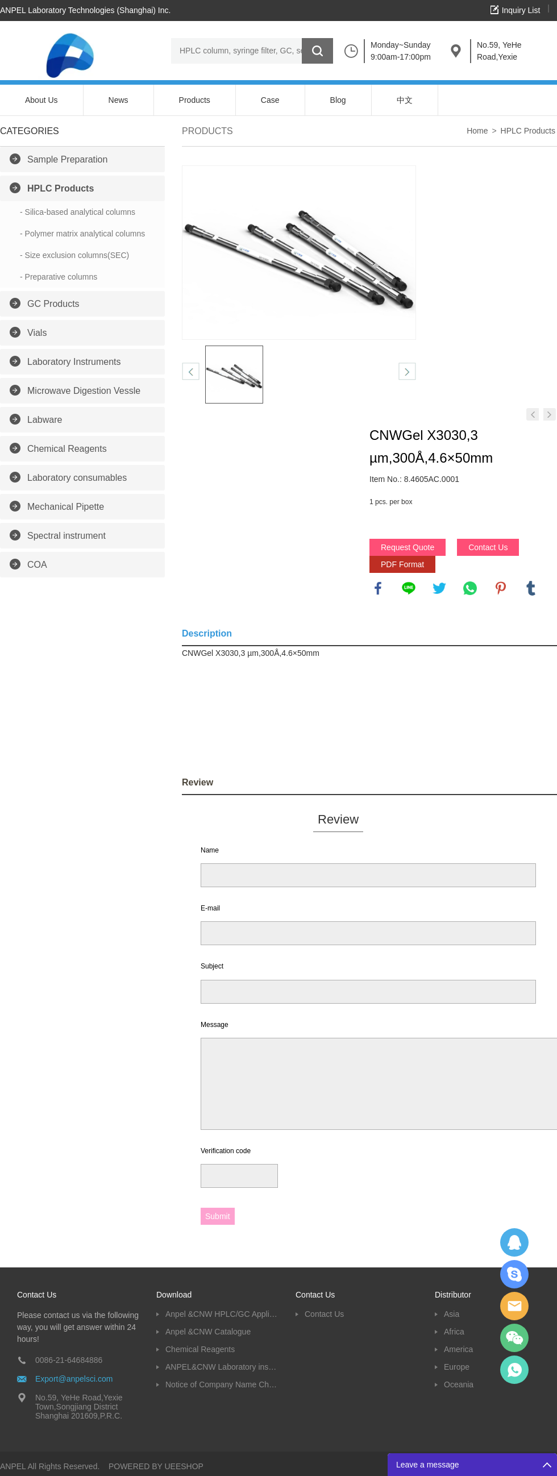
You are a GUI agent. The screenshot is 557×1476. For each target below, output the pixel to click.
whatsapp (470, 588)
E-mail (210, 908)
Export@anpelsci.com (74, 1378)
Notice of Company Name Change (221, 1384)
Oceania (458, 1384)
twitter (439, 588)
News (118, 100)
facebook (377, 588)
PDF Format (402, 564)
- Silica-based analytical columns (77, 212)
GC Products (53, 304)
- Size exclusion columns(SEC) (74, 255)
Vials (37, 333)
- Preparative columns (58, 276)
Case (270, 100)
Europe (456, 1366)
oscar (514, 1370)
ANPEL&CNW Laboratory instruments (221, 1366)
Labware (44, 420)
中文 (405, 100)
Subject (212, 966)
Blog (338, 100)
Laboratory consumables (77, 478)
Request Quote (407, 547)
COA (37, 564)
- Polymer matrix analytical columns (82, 233)
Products (194, 100)
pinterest (500, 588)
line (408, 588)
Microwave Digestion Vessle (83, 391)
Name (210, 850)
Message (214, 1025)
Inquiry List (521, 10)
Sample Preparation (67, 159)
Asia (451, 1314)
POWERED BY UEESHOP (156, 1466)
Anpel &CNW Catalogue (208, 1331)
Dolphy (514, 1242)
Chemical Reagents (67, 449)
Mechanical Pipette (65, 507)
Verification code (226, 1151)
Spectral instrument (66, 535)
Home (477, 130)
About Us (41, 100)
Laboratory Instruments (74, 362)
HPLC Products (60, 188)
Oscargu (514, 1274)
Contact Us (488, 547)
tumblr (530, 588)
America (458, 1349)
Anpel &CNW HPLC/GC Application (221, 1314)
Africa (454, 1331)
